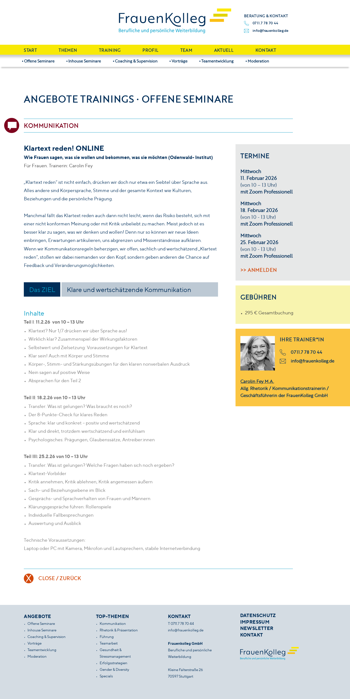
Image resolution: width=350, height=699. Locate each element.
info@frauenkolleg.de (271, 30)
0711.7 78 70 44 (265, 23)
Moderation (258, 61)
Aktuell (223, 50)
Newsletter (256, 628)
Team (186, 50)
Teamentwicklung (217, 61)
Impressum (255, 622)
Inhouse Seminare (84, 61)
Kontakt (265, 50)
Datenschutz (258, 615)
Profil (150, 50)
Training (110, 50)
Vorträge (179, 61)
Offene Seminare (39, 61)
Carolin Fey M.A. (257, 381)
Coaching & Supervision (136, 61)
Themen (68, 50)
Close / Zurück (59, 578)
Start (30, 50)
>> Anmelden (258, 269)
